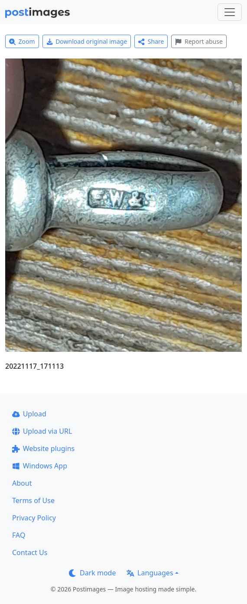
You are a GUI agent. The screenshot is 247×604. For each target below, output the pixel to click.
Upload (29, 414)
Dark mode (92, 573)
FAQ (18, 535)
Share (151, 41)
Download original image (86, 41)
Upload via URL (42, 431)
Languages (150, 573)
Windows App (39, 466)
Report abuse (198, 41)
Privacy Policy (34, 518)
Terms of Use (33, 500)
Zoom (22, 41)
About (22, 483)
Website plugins (43, 448)
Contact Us (29, 552)
